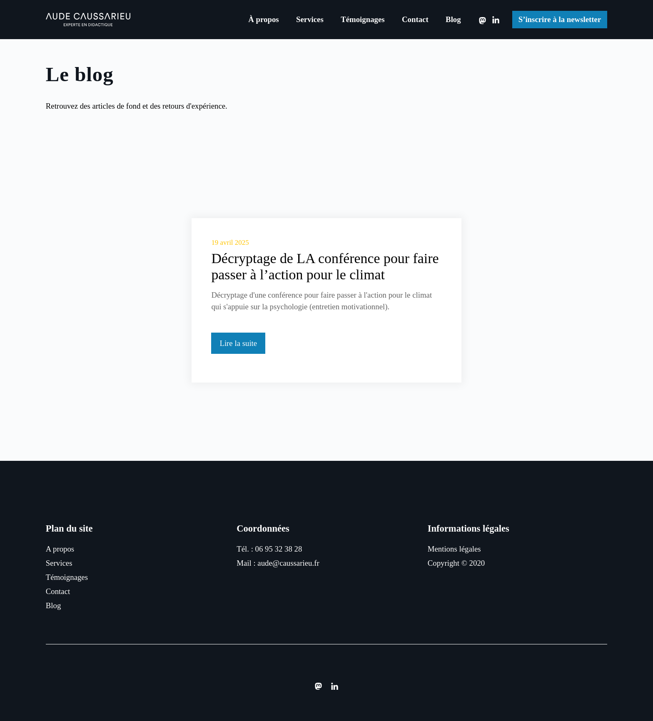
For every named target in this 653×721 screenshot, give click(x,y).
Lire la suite (238, 343)
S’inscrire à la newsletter (559, 19)
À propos (263, 19)
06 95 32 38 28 (278, 548)
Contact (415, 19)
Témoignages (362, 19)
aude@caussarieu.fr (288, 563)
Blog (453, 19)
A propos (60, 548)
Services (310, 19)
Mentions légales (454, 548)
